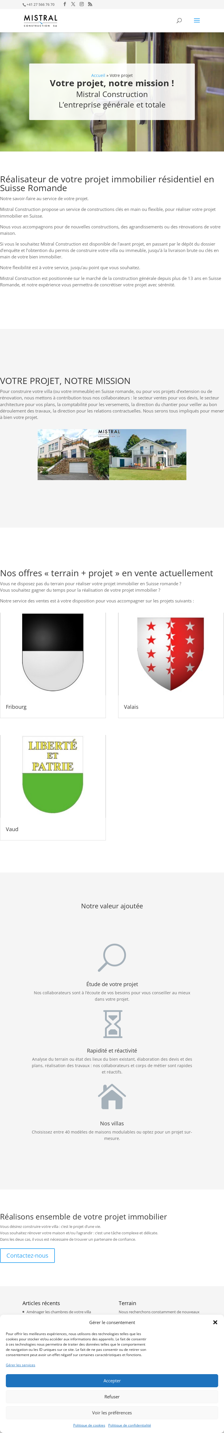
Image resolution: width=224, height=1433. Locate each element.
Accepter (112, 1380)
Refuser (112, 1396)
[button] (215, 1322)
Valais (131, 706)
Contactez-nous (27, 1255)
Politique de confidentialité (129, 1425)
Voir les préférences (112, 1413)
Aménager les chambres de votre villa (59, 1311)
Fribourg (16, 706)
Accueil (98, 75)
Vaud (12, 829)
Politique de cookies (89, 1425)
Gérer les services (20, 1365)
